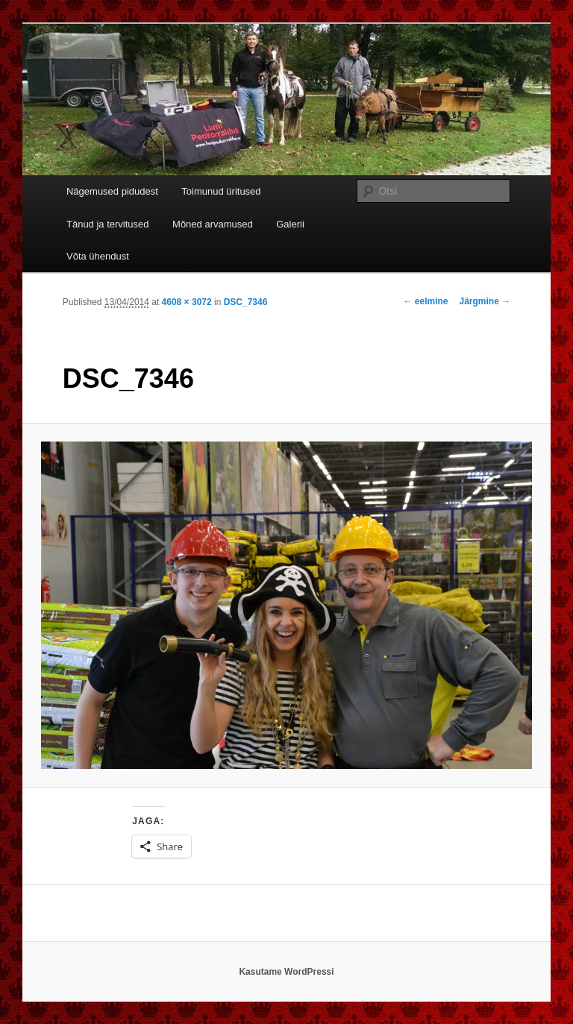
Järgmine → (485, 301)
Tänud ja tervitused (107, 224)
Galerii (290, 224)
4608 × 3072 (187, 302)
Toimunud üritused (220, 191)
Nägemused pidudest (112, 191)
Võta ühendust (97, 256)
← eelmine (425, 301)
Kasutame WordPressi (286, 972)
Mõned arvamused (212, 224)
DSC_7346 (246, 302)
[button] (287, 605)
